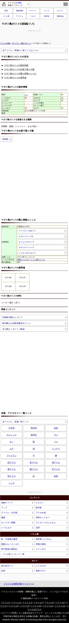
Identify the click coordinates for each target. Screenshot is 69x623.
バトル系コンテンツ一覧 (13, 554)
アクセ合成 (41, 512)
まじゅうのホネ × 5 (26, 242)
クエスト (60, 11)
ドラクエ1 (5, 602)
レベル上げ (6, 527)
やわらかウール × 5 (26, 247)
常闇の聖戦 (41, 544)
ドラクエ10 (36, 606)
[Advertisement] (34, 35)
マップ (46, 11)
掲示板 (46, 16)
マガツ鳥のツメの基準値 (15, 77)
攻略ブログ (41, 571)
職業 (3, 517)
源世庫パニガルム (44, 539)
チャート (33, 11)
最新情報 (19, 11)
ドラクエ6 (60, 602)
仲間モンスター (43, 517)
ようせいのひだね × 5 (27, 253)
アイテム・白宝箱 (9, 512)
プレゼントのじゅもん (46, 522)
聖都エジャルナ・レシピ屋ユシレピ (31, 260)
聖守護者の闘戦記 (9, 549)
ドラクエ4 (38, 602)
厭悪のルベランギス (10, 544)
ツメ (26, 95)
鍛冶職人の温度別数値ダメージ (16, 323)
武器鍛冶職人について (12, 317)
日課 (38, 527)
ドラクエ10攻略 (5, 43)
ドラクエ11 (48, 606)
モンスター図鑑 (8, 522)
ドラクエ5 (49, 602)
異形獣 (5, 139)
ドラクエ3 (27, 602)
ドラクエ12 (60, 606)
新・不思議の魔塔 (9, 539)
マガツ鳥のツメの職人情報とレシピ (20, 73)
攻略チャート (7, 502)
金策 (3, 571)
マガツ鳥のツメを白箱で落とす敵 (19, 69)
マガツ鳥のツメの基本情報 (16, 65)
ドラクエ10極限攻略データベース (18, 584)
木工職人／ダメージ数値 (13, 329)
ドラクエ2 (16, 602)
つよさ (33, 16)
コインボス (41, 549)
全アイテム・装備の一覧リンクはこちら (20, 50)
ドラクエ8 (13, 606)
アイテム (19, 16)
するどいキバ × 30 (26, 236)
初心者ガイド (7, 566)
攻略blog (60, 16)
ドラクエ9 (24, 606)
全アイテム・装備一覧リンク (21, 43)
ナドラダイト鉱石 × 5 (27, 231)
